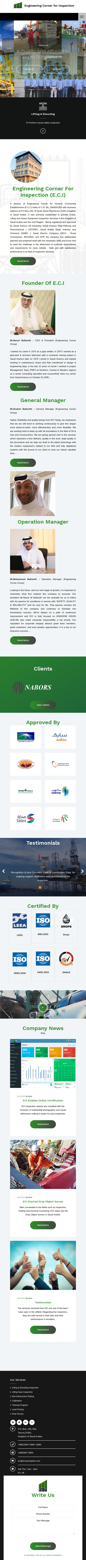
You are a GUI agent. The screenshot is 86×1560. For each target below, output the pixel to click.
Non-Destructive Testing (23, 1396)
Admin (29, 1096)
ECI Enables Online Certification (43, 1100)
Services (62, 69)
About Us (29, 69)
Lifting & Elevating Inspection (25, 1388)
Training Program (20, 1405)
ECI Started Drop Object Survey (43, 1201)
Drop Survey (18, 1414)
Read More (23, 261)
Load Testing (18, 1409)
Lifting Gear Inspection (22, 1392)
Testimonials (43, 1302)
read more (23, 386)
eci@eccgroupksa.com (29, 1461)
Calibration (17, 1401)
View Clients (43, 705)
